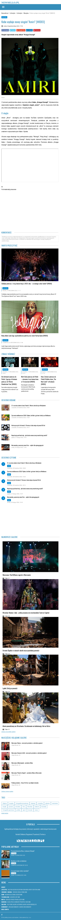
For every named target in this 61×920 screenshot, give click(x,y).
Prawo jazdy (18, 899)
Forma (23, 892)
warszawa (55, 803)
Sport (30, 890)
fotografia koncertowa (22, 803)
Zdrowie (15, 892)
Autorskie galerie (21, 904)
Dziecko (18, 894)
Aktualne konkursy (13, 907)
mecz (36, 810)
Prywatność (36, 834)
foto (24, 806)
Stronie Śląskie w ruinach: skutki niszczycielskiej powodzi (21, 650)
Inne (39, 890)
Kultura (15, 890)
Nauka (9, 902)
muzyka (11, 803)
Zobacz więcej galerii (7, 791)
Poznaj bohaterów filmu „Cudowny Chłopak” (23, 851)
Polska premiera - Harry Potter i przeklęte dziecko (24, 783)
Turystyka (35, 890)
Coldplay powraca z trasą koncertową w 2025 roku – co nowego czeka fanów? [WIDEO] (26, 283)
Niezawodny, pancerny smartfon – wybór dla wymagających (27, 445)
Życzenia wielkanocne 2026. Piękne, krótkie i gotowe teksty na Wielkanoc (31, 415)
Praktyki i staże (24, 902)
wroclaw (17, 806)
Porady (13, 899)
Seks (24, 890)
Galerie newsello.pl (31, 904)
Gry (16, 897)
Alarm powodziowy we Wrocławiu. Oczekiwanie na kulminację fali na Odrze (26, 726)
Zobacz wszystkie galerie (8, 731)
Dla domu (12, 894)
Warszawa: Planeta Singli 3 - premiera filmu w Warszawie (26, 773)
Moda (27, 890)
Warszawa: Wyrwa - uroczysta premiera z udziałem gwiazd (26, 743)
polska (18, 810)
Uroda (19, 892)
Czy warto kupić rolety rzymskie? (20, 871)
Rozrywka (20, 890)
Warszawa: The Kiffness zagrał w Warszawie (17, 575)
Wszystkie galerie (11, 904)
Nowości (12, 897)
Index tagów (4, 813)
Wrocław (29, 806)
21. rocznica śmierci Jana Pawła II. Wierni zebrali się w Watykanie (28, 405)
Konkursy (17, 902)
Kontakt (18, 834)
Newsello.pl (4, 13)
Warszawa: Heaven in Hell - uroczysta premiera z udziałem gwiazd (28, 753)
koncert (30, 810)
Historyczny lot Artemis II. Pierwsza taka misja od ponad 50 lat (28, 425)
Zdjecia (5, 803)
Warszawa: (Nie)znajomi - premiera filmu (22, 763)
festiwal (33, 803)
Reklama (23, 834)
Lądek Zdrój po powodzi (10, 688)
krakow (37, 806)
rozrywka (40, 803)
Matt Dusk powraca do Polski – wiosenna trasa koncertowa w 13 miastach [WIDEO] (29, 379)
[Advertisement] (23, 198)
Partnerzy (42, 834)
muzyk (4, 806)
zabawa (47, 803)
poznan (11, 806)
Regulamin (29, 834)
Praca (12, 902)
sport (24, 810)
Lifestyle (12, 13)
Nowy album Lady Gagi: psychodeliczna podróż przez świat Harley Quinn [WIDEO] (24, 336)
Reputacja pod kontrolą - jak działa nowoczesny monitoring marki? (29, 435)
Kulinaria (7, 894)
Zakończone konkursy (25, 907)
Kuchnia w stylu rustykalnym (18, 861)
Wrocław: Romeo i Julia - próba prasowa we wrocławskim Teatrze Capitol (26, 612)
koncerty (43, 806)
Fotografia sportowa (8, 810)
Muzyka (26, 13)
